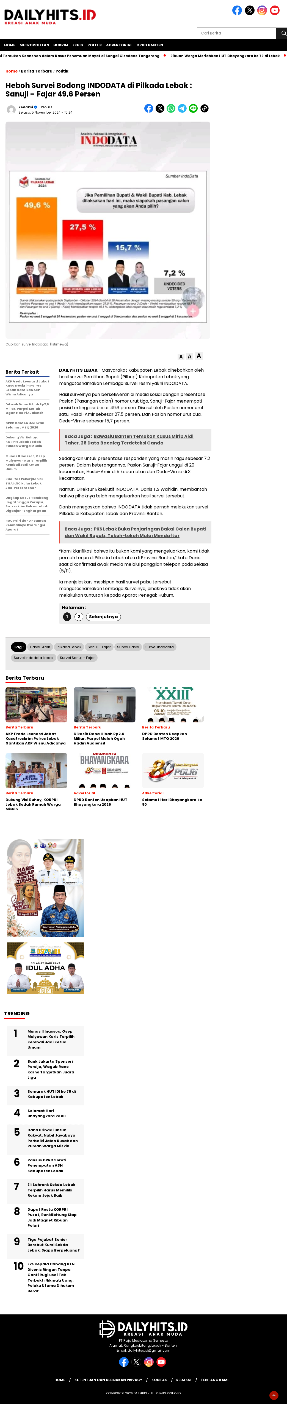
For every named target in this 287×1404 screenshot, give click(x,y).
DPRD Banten (150, 45)
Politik (94, 45)
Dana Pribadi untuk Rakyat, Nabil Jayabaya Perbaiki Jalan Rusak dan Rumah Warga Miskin (52, 1138)
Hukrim (60, 45)
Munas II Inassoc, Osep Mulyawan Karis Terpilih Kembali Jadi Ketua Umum (50, 1039)
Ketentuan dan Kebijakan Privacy (108, 1380)
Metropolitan (34, 45)
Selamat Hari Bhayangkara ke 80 (46, 1113)
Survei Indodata (159, 647)
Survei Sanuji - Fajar (77, 657)
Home (9, 45)
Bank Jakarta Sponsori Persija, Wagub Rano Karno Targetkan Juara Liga (50, 1069)
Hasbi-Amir (40, 647)
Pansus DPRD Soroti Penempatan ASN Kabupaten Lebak (46, 1165)
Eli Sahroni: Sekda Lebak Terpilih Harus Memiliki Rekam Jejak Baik (51, 1190)
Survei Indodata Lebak (34, 657)
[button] (181, 357)
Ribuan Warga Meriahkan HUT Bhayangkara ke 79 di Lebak (228, 55)
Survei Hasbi (128, 647)
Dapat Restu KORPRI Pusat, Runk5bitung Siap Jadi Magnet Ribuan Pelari (52, 1217)
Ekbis (78, 45)
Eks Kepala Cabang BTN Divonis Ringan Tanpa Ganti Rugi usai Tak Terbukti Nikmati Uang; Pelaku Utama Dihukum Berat (50, 1277)
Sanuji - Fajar (99, 647)
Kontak (159, 1380)
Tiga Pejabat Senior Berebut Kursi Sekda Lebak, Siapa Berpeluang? (53, 1245)
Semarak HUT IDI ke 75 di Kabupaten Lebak (51, 1094)
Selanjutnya (103, 616)
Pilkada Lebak (69, 647)
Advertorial (119, 45)
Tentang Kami (214, 1380)
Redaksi (25, 107)
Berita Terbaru (37, 71)
